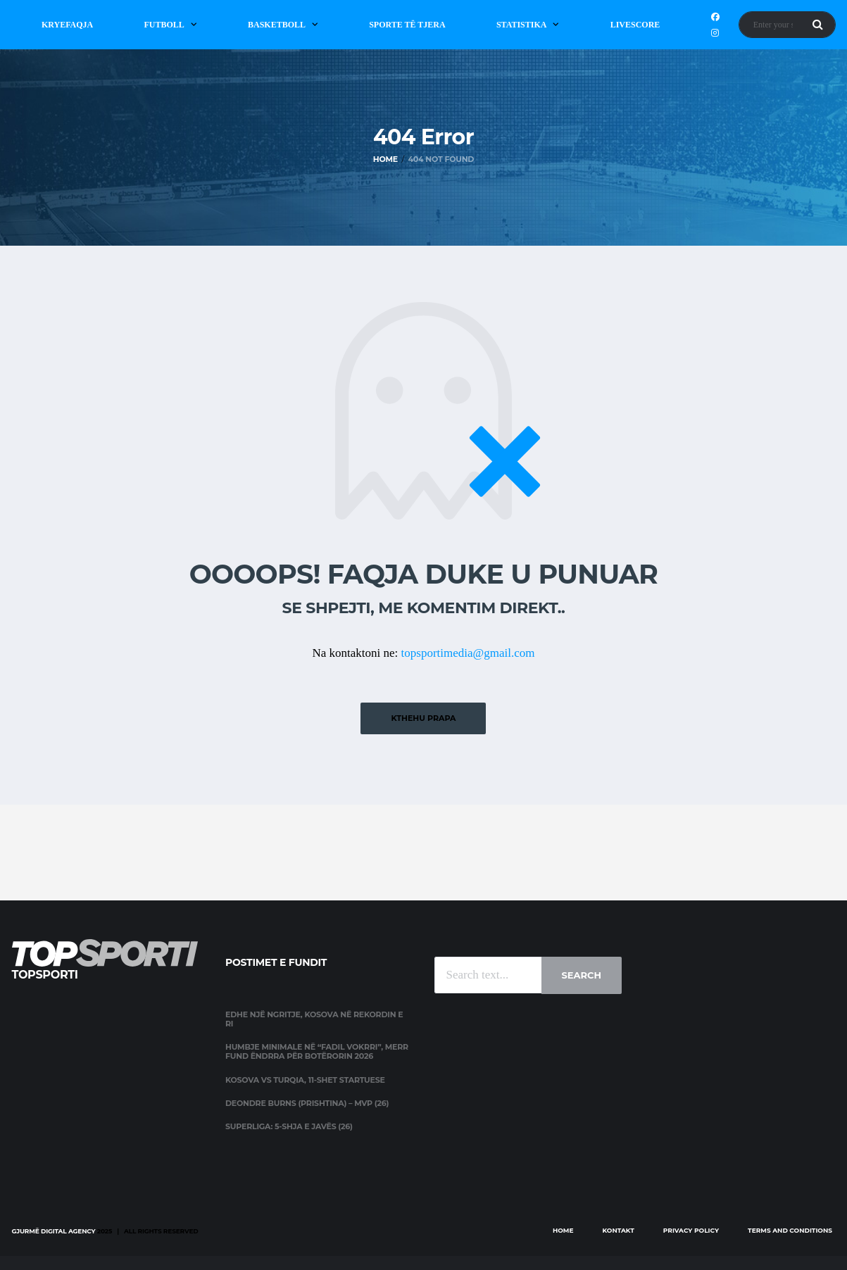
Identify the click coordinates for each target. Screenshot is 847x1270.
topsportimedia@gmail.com (468, 653)
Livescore (635, 25)
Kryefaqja (67, 25)
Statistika (521, 25)
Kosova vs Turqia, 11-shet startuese (305, 1080)
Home (563, 1230)
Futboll (164, 25)
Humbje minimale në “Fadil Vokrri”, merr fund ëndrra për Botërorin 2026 (316, 1051)
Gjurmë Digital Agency (54, 1231)
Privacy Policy (691, 1230)
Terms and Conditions (790, 1230)
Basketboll (277, 25)
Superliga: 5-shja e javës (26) (289, 1126)
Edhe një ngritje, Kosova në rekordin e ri (314, 1019)
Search (581, 975)
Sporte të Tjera (407, 25)
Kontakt (618, 1230)
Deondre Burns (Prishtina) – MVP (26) (307, 1103)
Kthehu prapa (423, 718)
